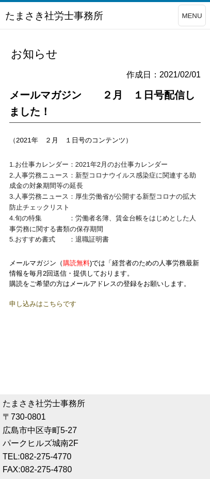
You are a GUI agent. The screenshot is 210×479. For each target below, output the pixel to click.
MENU (192, 16)
